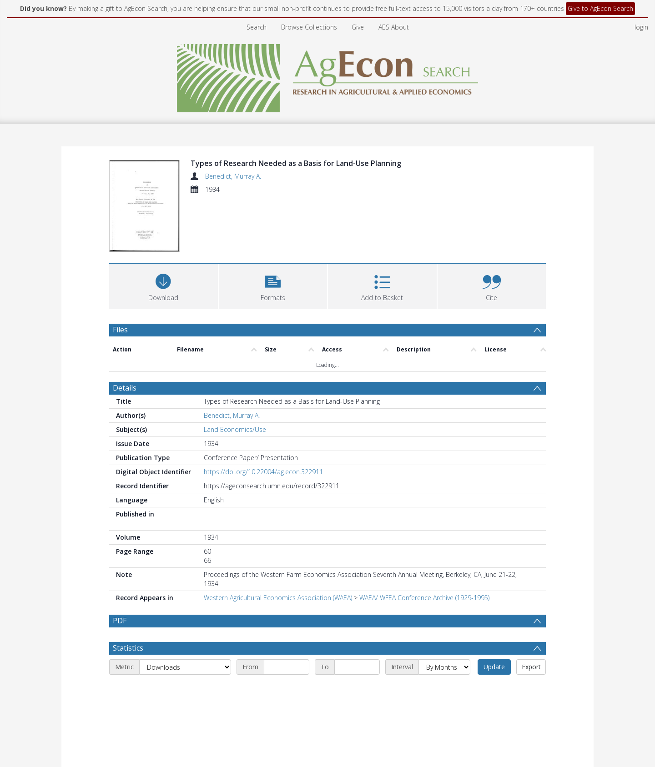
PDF (119, 621)
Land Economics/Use (235, 429)
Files (120, 330)
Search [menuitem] (257, 27)
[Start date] (286, 689)
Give (358, 27)
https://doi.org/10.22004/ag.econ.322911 (263, 471)
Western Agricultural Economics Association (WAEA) (278, 597)
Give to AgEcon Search (600, 8)
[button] (273, 285)
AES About (393, 27)
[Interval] (444, 689)
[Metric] (185, 689)
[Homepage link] (328, 75)
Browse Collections (309, 27)
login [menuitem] (641, 27)
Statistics (128, 670)
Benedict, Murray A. (233, 176)
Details (124, 388)
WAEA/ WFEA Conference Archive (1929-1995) (424, 597)
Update (494, 688)
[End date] (357, 689)
